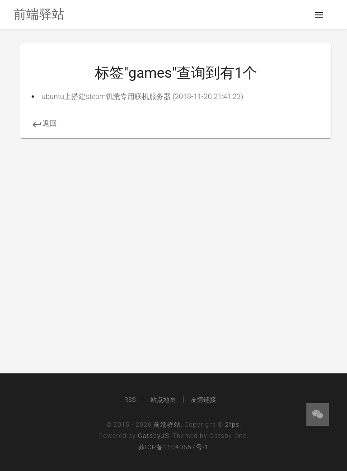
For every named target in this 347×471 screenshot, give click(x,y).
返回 (44, 123)
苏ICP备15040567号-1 (173, 447)
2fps (232, 424)
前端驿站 (167, 424)
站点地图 (163, 399)
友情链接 (203, 399)
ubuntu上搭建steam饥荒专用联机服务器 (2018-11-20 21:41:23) (142, 96)
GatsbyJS (153, 435)
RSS (130, 399)
